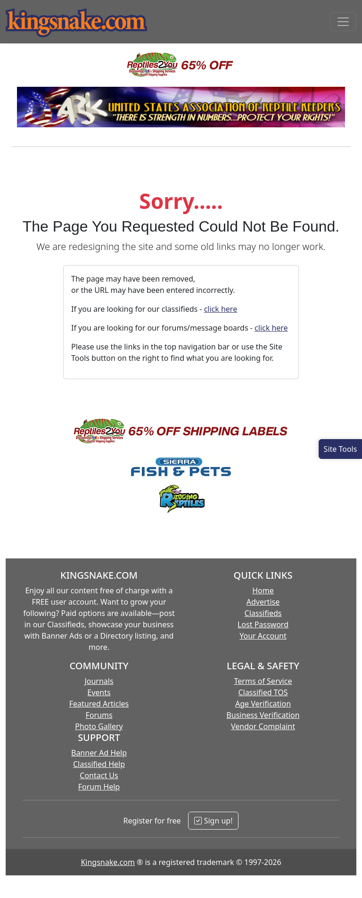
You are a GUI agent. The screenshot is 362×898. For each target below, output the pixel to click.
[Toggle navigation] (343, 21)
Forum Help (99, 787)
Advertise (263, 602)
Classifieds (263, 613)
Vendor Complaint (263, 726)
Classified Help (99, 764)
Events (98, 692)
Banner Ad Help (99, 753)
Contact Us (99, 775)
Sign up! (213, 820)
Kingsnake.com (107, 862)
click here (221, 309)
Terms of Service (263, 681)
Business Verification (262, 715)
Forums (98, 715)
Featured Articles (99, 703)
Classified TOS (263, 692)
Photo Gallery (99, 726)
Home (263, 590)
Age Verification (263, 703)
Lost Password (263, 624)
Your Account (262, 636)
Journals (98, 681)
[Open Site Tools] (340, 449)
